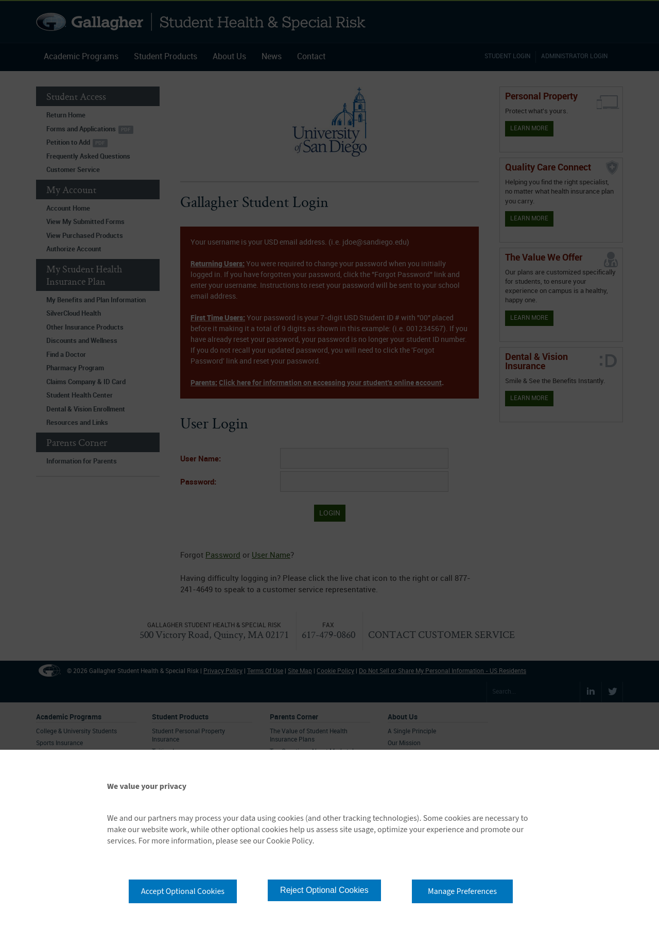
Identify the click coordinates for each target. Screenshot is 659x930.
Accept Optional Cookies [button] (182, 891)
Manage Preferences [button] (462, 891)
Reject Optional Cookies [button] (324, 890)
